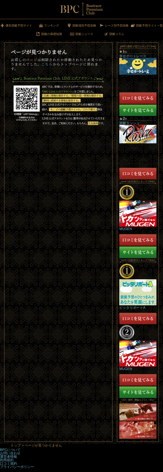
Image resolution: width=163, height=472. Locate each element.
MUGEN (125, 229)
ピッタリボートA (132, 307)
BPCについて (10, 450)
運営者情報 (8, 456)
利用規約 (7, 460)
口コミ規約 (8, 463)
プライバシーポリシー (17, 467)
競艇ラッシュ (129, 123)
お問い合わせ (10, 453)
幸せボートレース (132, 56)
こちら (47, 64)
